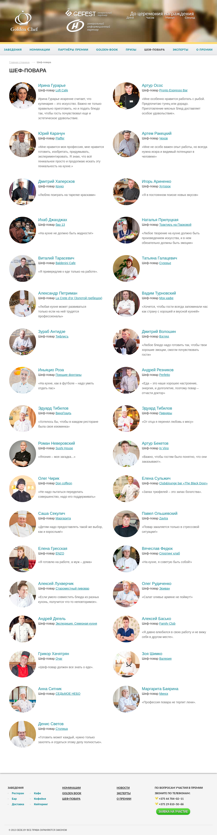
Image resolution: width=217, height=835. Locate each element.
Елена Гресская (52, 548)
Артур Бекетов (155, 443)
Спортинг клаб (169, 553)
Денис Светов (51, 724)
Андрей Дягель (52, 618)
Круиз (60, 186)
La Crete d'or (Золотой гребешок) (79, 298)
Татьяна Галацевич (159, 258)
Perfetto (164, 375)
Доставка (18, 804)
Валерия (165, 658)
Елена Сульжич (156, 478)
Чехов (163, 138)
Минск (163, 693)
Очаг (59, 658)
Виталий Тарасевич (56, 258)
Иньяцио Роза (51, 370)
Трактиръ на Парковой (175, 224)
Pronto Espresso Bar (173, 90)
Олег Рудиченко (156, 583)
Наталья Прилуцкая (160, 220)
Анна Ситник (49, 689)
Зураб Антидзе (51, 331)
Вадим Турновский (159, 293)
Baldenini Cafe (66, 263)
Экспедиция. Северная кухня (76, 623)
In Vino (164, 448)
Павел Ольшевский (159, 513)
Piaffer (60, 138)
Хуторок (165, 186)
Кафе (37, 793)
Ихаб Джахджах (52, 220)
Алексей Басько (156, 618)
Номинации (40, 50)
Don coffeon (64, 483)
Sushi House (64, 448)
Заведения (13, 50)
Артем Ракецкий (157, 133)
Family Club (167, 623)
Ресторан (18, 793)
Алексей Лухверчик (56, 583)
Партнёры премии (73, 50)
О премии (204, 50)
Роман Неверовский (56, 443)
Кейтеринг (41, 804)
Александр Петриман (57, 293)
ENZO (60, 553)
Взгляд (164, 336)
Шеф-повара (154, 50)
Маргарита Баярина (160, 689)
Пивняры (165, 413)
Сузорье (165, 263)
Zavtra (163, 518)
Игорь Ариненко (156, 181)
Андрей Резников (158, 370)
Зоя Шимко (152, 654)
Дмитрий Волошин (159, 331)
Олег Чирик (48, 478)
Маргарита (63, 518)
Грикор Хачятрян (53, 654)
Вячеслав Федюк (157, 548)
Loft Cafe (62, 90)
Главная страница (19, 62)
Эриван (164, 588)
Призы (131, 50)
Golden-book (107, 50)
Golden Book (71, 793)
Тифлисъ (62, 336)
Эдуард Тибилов (53, 408)
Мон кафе (166, 298)
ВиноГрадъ (63, 413)
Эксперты (180, 50)
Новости (123, 788)
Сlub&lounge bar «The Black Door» (183, 483)
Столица (62, 728)
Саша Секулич (51, 513)
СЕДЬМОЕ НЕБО (68, 693)
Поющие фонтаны (68, 375)
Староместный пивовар (72, 588)
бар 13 (60, 224)
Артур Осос (152, 85)
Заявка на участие (173, 812)
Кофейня (40, 799)
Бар (14, 799)
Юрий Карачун (51, 133)
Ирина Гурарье (52, 85)
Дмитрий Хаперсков (56, 181)
